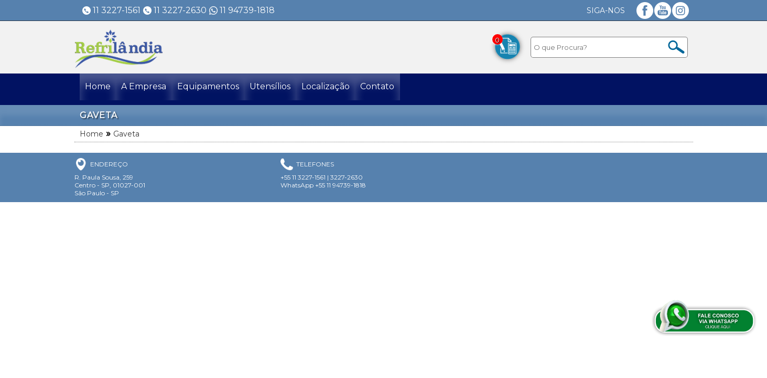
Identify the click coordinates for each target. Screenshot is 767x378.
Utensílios (287, 89)
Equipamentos (221, 89)
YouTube (662, 10)
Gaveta (126, 134)
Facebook (644, 10)
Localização (348, 89)
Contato (405, 89)
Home (100, 89)
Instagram (680, 10)
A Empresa (151, 89)
